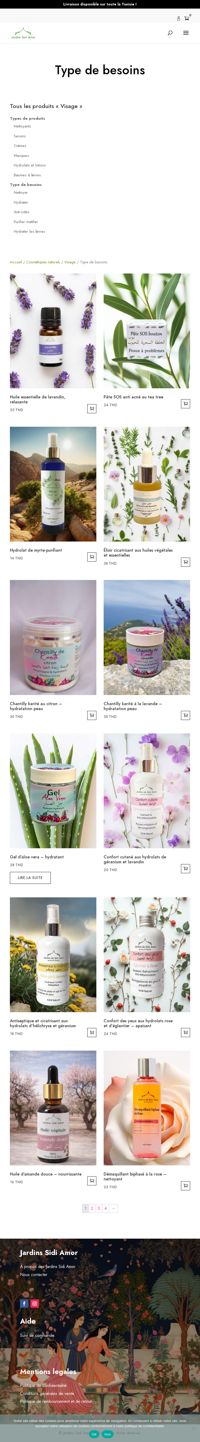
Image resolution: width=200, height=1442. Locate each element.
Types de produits (27, 118)
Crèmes (20, 146)
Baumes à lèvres (27, 175)
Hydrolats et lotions (30, 165)
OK (94, 1434)
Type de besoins (26, 185)
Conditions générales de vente (47, 1394)
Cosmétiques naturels (43, 262)
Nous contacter (33, 1275)
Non (107, 1434)
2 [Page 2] (92, 1208)
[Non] (193, 1428)
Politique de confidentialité (43, 1385)
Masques (21, 155)
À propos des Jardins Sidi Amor (48, 1267)
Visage (70, 262)
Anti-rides (21, 212)
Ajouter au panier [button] (91, 408)
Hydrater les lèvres (29, 231)
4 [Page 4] (105, 1208)
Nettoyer (21, 192)
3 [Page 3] (99, 1208)
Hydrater (21, 202)
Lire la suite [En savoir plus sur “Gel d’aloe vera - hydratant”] (30, 877)
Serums (20, 136)
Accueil (16, 262)
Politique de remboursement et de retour (56, 1401)
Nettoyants (22, 126)
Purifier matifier (26, 222)
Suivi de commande (37, 1335)
